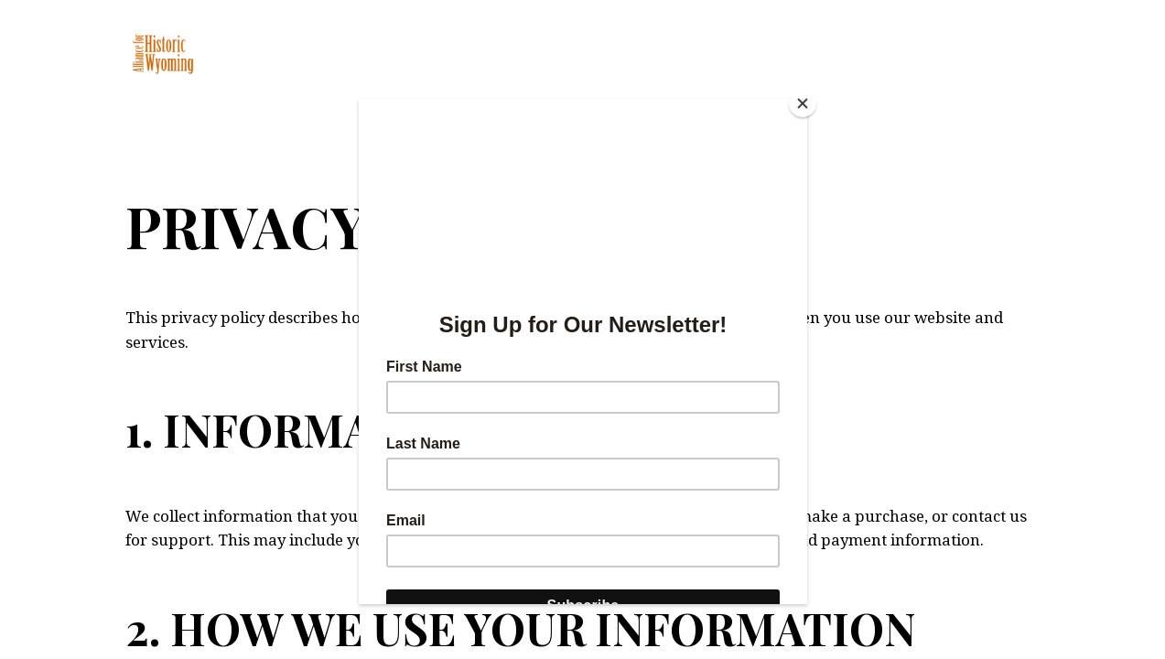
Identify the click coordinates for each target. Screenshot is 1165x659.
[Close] (802, 103)
